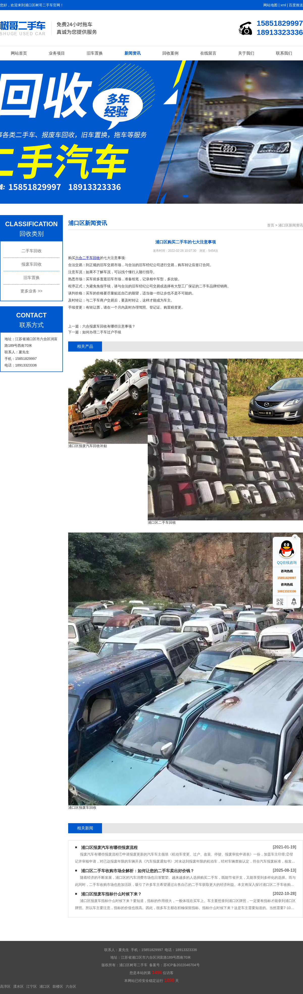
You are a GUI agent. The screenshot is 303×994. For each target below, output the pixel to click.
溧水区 (18, 986)
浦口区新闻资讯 (290, 225)
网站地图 (270, 5)
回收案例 (170, 53)
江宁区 (31, 986)
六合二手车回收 (87, 258)
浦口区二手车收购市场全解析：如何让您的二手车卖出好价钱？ (137, 871)
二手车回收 (31, 251)
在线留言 (208, 53)
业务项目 (57, 53)
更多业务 (31, 291)
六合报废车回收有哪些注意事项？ (108, 326)
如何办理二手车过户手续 (101, 332)
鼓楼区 (58, 986)
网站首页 (19, 53)
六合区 (71, 986)
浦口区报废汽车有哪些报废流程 (109, 847)
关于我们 (246, 53)
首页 (270, 225)
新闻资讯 (132, 53)
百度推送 (296, 5)
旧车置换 (95, 53)
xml (283, 5)
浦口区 (44, 986)
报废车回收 (31, 264)
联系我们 (284, 53)
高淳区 (5, 986)
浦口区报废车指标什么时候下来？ (111, 894)
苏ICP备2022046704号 (181, 965)
